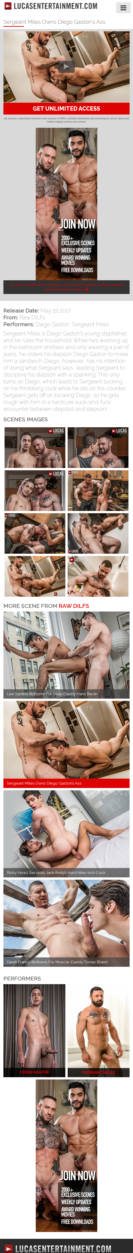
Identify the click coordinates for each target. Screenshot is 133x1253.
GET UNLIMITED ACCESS (66, 108)
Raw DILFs (32, 317)
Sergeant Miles (90, 324)
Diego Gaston (52, 324)
